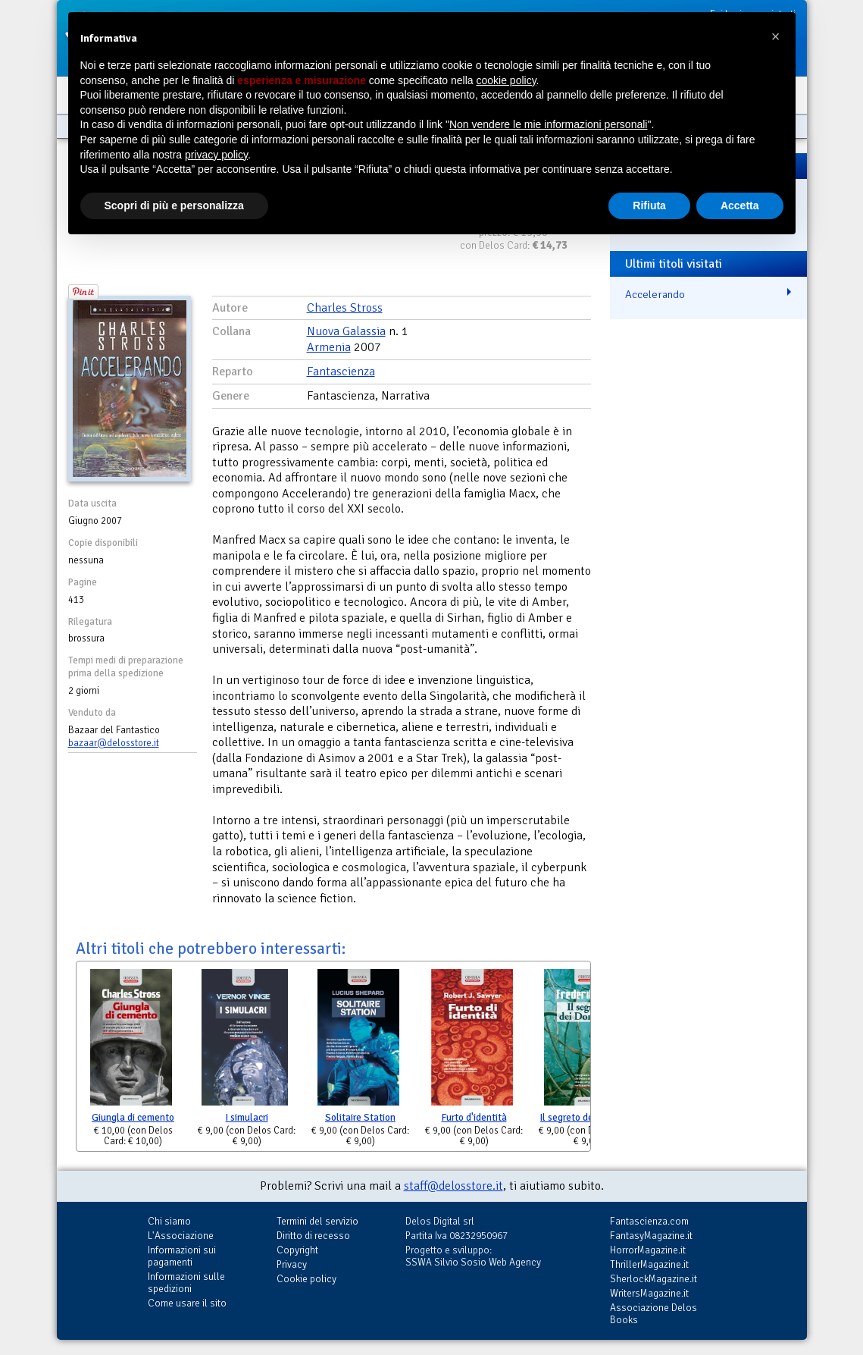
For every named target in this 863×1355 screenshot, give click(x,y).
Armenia (329, 347)
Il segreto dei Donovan (587, 1117)
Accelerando (655, 294)
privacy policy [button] (216, 155)
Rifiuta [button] (649, 205)
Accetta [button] (740, 205)
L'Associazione (181, 1235)
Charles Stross (345, 307)
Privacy (292, 1264)
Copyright (297, 1250)
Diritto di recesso (313, 1235)
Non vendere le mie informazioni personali (548, 124)
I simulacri (247, 1117)
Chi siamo (169, 1221)
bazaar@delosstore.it (113, 743)
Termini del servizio (317, 1221)
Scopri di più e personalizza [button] (174, 205)
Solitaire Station (360, 1117)
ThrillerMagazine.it (649, 1264)
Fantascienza (341, 371)
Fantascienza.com (649, 1221)
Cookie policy (306, 1278)
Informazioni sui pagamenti (182, 1256)
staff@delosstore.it (453, 1185)
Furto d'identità (474, 1117)
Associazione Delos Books (653, 1313)
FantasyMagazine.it (651, 1235)
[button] (776, 36)
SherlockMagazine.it (653, 1278)
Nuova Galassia (346, 331)
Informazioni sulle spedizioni (186, 1282)
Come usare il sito (187, 1303)
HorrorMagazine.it (648, 1250)
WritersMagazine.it (649, 1293)
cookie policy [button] (506, 80)
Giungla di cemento (133, 1117)
